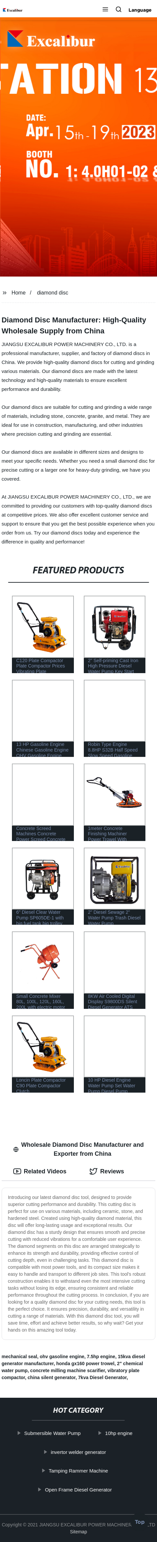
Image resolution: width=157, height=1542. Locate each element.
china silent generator (51, 1377)
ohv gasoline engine (62, 1356)
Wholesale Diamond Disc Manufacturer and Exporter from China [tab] (78, 1149)
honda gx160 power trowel (85, 1363)
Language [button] (140, 10)
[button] (105, 10)
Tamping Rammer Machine (78, 1471)
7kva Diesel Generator (102, 1377)
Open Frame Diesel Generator (78, 1489)
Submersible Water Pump (53, 1433)
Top (140, 1523)
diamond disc (52, 293)
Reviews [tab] (106, 1171)
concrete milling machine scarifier (67, 1370)
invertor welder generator (78, 1452)
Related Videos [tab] (40, 1171)
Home (19, 293)
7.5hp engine (101, 1356)
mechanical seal (19, 1356)
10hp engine (119, 1433)
